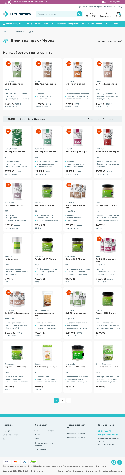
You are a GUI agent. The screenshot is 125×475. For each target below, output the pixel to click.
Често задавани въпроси (90, 7)
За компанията (9, 439)
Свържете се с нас (10, 435)
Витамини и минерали (44, 24)
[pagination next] (68, 400)
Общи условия (40, 449)
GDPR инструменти (42, 439)
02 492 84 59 (104, 431)
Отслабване (61, 24)
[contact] (91, 14)
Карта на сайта (64, 471)
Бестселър (27, 24)
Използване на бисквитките (85, 471)
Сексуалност (73, 24)
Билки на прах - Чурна (24, 32)
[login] (105, 14)
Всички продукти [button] (12, 24)
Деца (116, 24)
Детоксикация (88, 24)
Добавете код (113, 2)
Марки (37, 435)
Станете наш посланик (75, 433)
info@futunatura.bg (113, 7)
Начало (7, 32)
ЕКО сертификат (9, 431)
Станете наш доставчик (76, 437)
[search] (59, 14)
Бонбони (100, 24)
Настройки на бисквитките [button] (110, 471)
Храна (108, 24)
